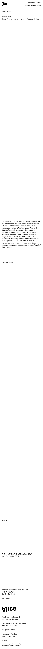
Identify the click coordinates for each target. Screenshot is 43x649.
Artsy (4, 636)
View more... (6, 599)
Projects (27, 5)
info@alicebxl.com (8, 630)
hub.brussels (16, 645)
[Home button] (4, 4)
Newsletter (11, 636)
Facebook (14, 634)
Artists (39, 3)
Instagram (5, 634)
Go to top (5, 640)
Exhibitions (31, 3)
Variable (23, 644)
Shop (39, 5)
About (33, 5)
